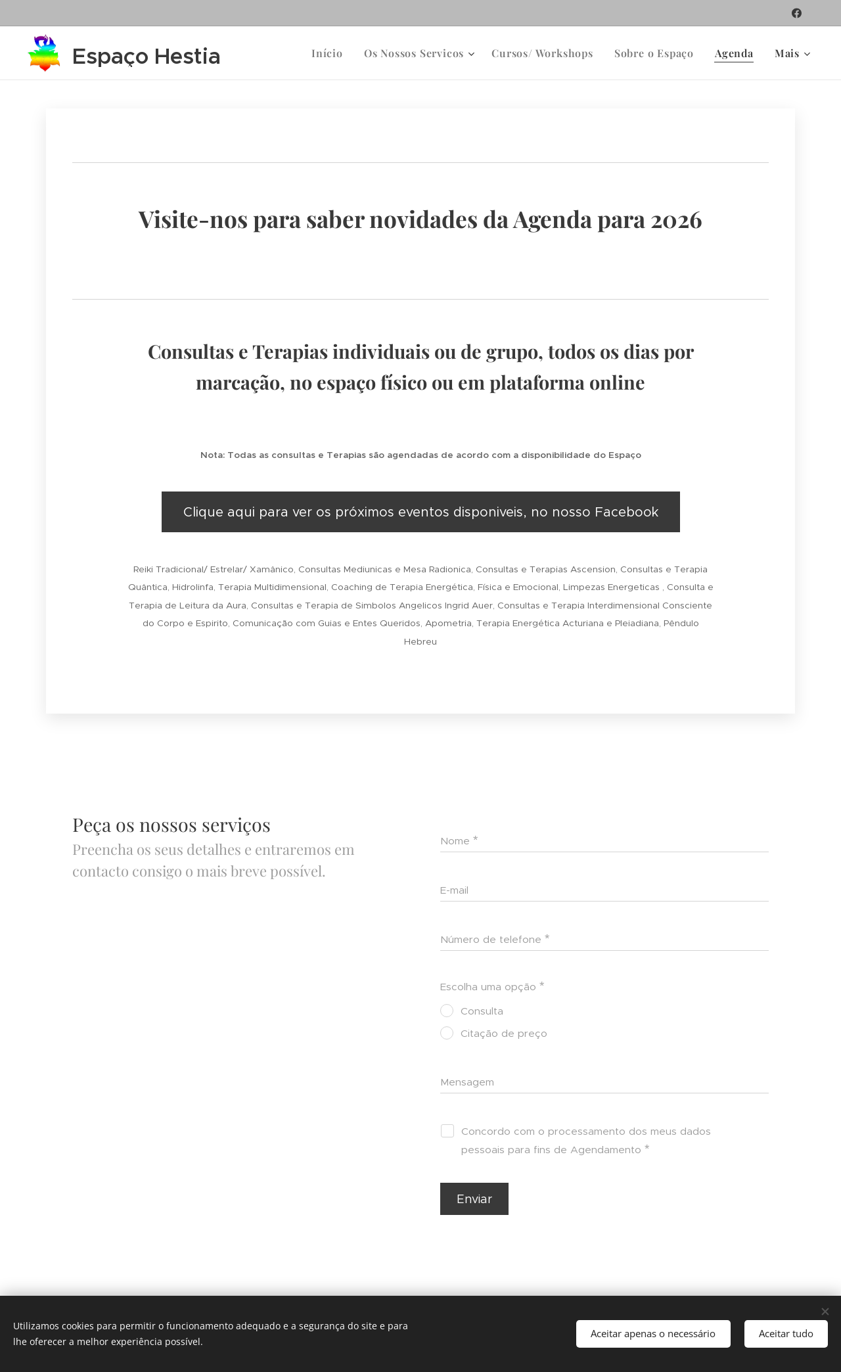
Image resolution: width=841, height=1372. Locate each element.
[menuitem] (330, 53)
